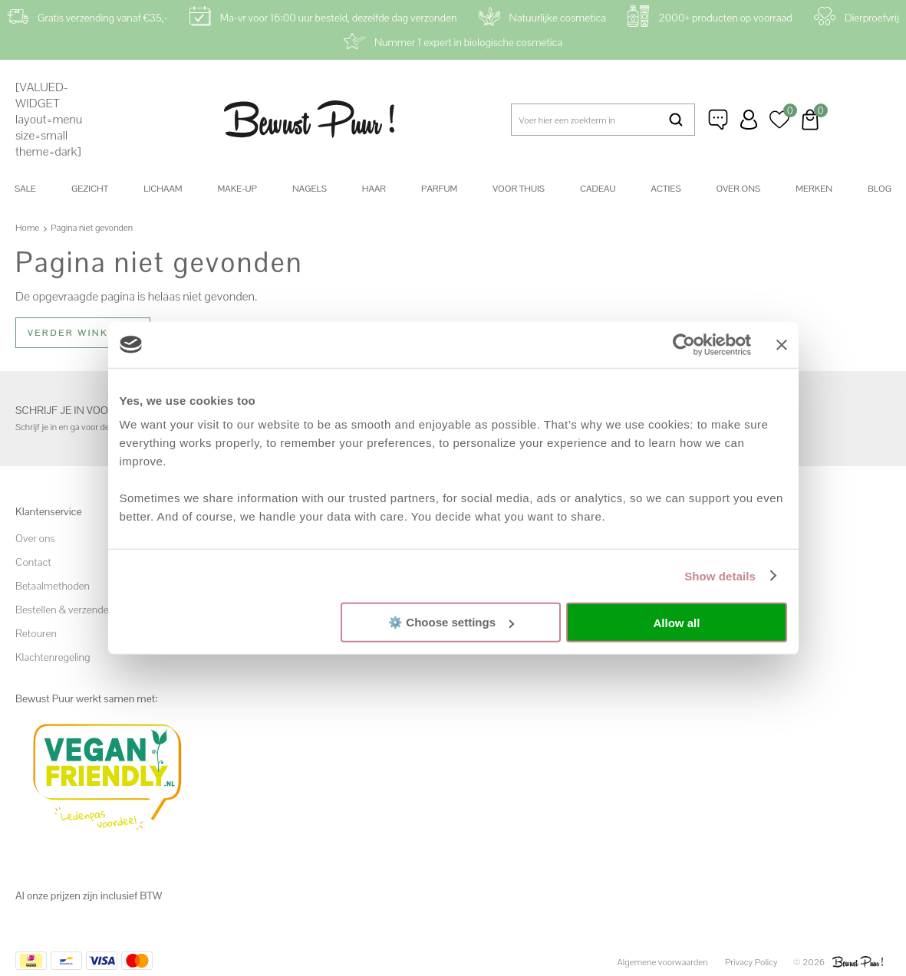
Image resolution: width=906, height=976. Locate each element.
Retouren (36, 633)
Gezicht (89, 188)
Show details (720, 575)
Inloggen (748, 119)
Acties (665, 188)
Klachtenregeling (52, 657)
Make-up (237, 188)
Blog (879, 188)
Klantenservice (718, 119)
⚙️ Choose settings (451, 622)
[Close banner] (781, 344)
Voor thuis (519, 188)
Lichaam (162, 188)
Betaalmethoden (52, 586)
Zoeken (675, 119)
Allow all (677, 622)
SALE (25, 188)
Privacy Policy (751, 962)
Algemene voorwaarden (663, 962)
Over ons (739, 188)
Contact (33, 562)
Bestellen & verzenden (64, 609)
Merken (814, 188)
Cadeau (597, 188)
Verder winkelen (83, 333)
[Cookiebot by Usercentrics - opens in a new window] (684, 344)
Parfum (439, 188)
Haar (374, 188)
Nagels (309, 188)
